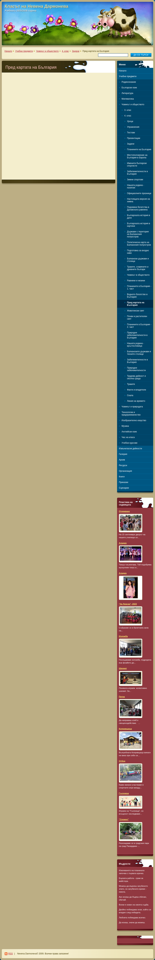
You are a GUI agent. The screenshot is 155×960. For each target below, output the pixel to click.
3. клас (127, 110)
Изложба (123, 636)
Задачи (75, 51)
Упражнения (133, 127)
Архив (122, 460)
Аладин (123, 543)
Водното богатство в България (137, 295)
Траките (131, 384)
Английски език (129, 431)
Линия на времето (136, 401)
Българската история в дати (138, 216)
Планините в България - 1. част (139, 287)
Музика (125, 426)
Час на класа (128, 437)
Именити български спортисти (137, 164)
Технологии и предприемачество (131, 413)
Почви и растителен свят (137, 317)
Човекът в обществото (138, 275)
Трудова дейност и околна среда (136, 377)
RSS (10, 953)
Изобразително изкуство (134, 420)
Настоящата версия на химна (138, 200)
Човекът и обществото (47, 51)
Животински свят (135, 310)
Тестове (131, 132)
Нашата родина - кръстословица (135, 344)
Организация (125, 471)
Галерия (123, 454)
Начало (8, 51)
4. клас (65, 51)
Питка (122, 697)
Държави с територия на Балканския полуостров (138, 234)
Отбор (122, 761)
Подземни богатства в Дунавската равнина (138, 208)
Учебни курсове (129, 443)
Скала (130, 395)
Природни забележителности (136, 369)
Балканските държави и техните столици (139, 352)
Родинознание (129, 82)
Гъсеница (124, 793)
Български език (129, 87)
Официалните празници (139, 193)
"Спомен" (124, 819)
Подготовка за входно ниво (138, 251)
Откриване (124, 511)
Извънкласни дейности (130, 448)
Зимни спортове (135, 179)
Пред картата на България (135, 303)
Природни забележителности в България (137, 335)
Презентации (133, 138)
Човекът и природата (132, 406)
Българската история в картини (138, 224)
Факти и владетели (136, 389)
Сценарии (124, 488)
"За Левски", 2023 (128, 604)
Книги (121, 476)
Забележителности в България (137, 172)
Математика (128, 99)
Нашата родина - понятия (135, 186)
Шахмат (123, 668)
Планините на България (139, 149)
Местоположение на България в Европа (137, 156)
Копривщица (125, 729)
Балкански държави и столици (138, 259)
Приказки (123, 482)
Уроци (130, 121)
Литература (127, 93)
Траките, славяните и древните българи (137, 268)
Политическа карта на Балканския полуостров (139, 243)
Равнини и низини (136, 280)
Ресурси (123, 465)
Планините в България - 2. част (139, 325)
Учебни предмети (24, 51)
